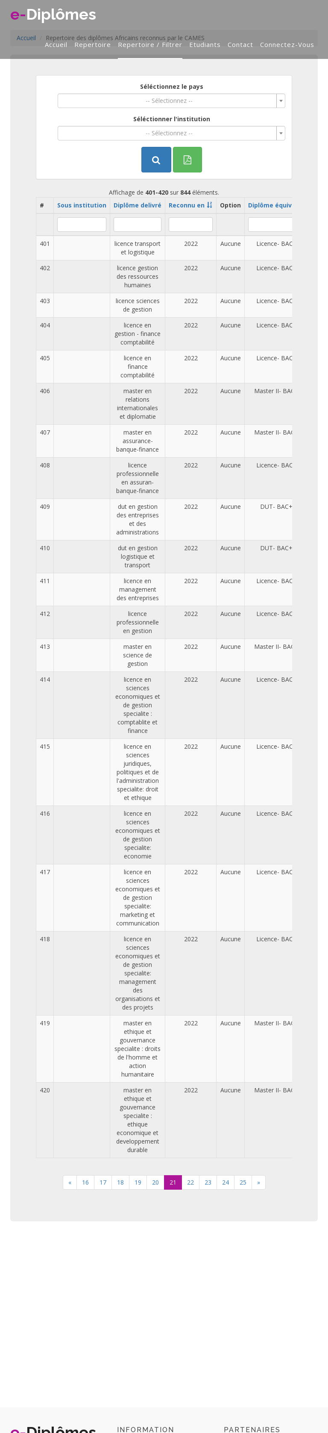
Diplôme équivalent (278, 205)
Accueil (56, 44)
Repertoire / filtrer (150, 44)
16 (85, 1182)
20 (155, 1182)
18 (120, 1182)
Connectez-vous (287, 44)
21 (173, 1182)
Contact (240, 44)
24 (225, 1182)
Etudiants (205, 44)
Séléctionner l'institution (171, 119)
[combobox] (171, 100)
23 (208, 1182)
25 (243, 1182)
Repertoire (92, 44)
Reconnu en (187, 205)
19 (138, 1182)
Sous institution (81, 205)
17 (103, 1182)
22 (190, 1182)
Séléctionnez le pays (171, 86)
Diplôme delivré (137, 205)
